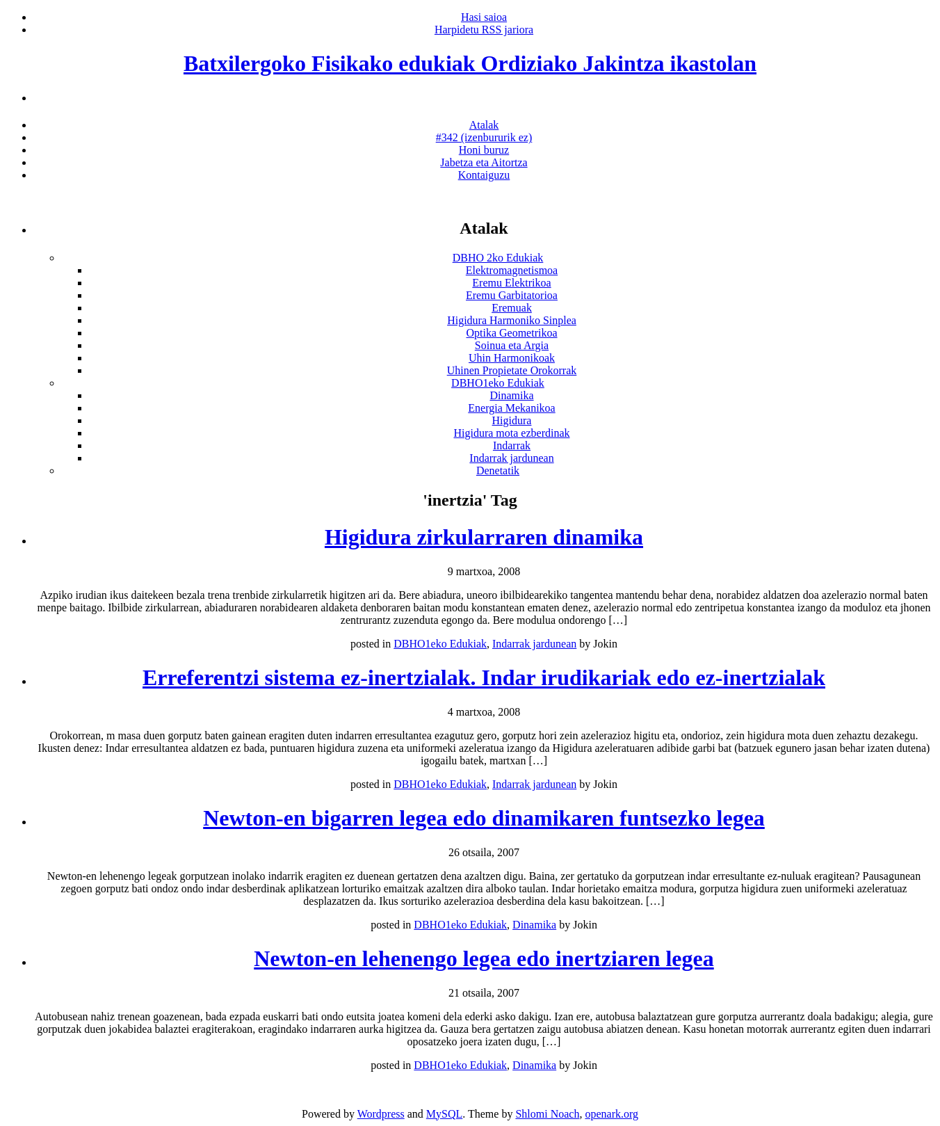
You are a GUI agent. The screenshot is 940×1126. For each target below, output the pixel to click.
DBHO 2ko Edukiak (498, 258)
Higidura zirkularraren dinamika (484, 536)
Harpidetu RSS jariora (484, 29)
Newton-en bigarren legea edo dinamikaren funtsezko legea (484, 817)
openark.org (611, 1114)
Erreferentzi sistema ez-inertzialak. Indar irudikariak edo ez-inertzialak (484, 677)
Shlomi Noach (547, 1114)
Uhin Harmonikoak (512, 358)
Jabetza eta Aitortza (483, 162)
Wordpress (381, 1114)
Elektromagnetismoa (512, 270)
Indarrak (511, 445)
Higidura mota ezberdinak (511, 433)
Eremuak (512, 308)
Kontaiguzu (484, 175)
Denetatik (497, 470)
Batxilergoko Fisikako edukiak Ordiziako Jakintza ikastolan (470, 63)
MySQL (444, 1114)
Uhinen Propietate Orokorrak (512, 370)
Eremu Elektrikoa (511, 283)
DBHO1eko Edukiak (497, 383)
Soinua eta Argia (512, 345)
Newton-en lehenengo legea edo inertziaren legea (483, 958)
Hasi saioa (484, 17)
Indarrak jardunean (511, 458)
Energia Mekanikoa (511, 408)
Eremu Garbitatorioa (512, 295)
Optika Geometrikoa (511, 333)
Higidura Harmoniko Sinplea (511, 320)
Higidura (512, 420)
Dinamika (511, 395)
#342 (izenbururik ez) (484, 137)
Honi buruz (484, 150)
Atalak (484, 125)
